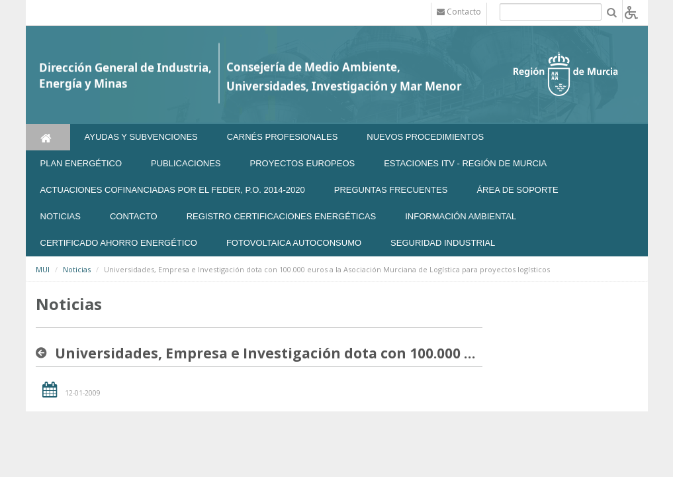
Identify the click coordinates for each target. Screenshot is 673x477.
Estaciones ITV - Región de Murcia (465, 163)
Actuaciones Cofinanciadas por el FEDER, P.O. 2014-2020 (172, 190)
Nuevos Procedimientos (425, 137)
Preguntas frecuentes (391, 190)
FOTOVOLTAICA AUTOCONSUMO (293, 243)
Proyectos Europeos (302, 163)
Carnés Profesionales (282, 137)
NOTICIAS (60, 216)
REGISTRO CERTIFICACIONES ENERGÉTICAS (282, 216)
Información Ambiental (460, 216)
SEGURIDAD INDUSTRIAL (442, 243)
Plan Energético (81, 163)
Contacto (133, 216)
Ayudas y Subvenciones (141, 137)
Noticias (77, 269)
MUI (43, 269)
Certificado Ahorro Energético (118, 243)
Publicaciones (185, 163)
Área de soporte (517, 190)
